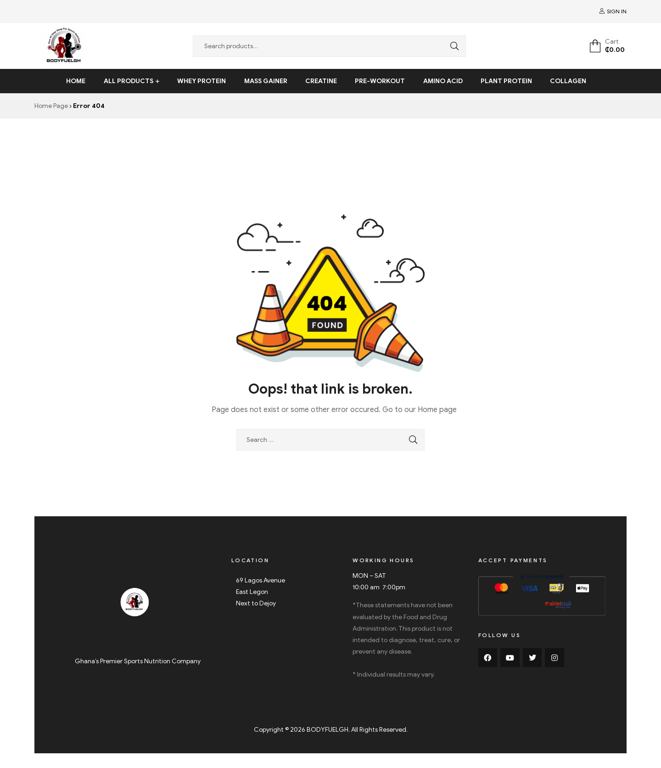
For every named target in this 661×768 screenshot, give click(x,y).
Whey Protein (201, 81)
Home (75, 81)
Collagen (568, 81)
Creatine (321, 81)
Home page (437, 409)
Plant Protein (506, 81)
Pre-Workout (380, 81)
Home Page (51, 106)
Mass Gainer (265, 81)
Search (452, 46)
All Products (128, 81)
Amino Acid (443, 81)
